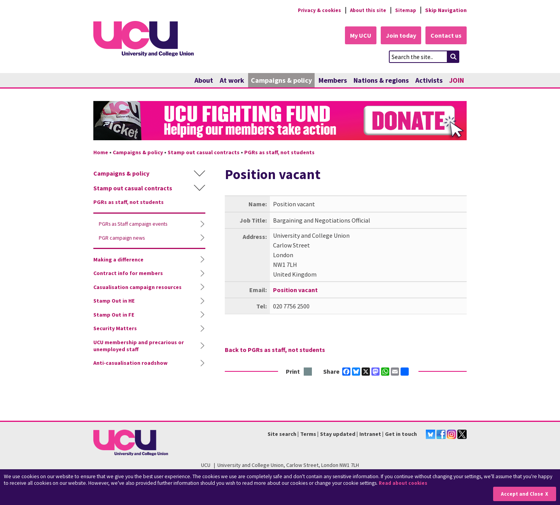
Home (100, 152)
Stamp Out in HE (114, 301)
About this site (365, 10)
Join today (399, 36)
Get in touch (401, 434)
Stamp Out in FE (113, 315)
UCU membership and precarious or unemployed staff (138, 346)
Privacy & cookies (315, 10)
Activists (429, 80)
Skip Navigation (446, 10)
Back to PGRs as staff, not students (275, 350)
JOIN (456, 80)
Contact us (445, 36)
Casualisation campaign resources (137, 287)
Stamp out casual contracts (204, 152)
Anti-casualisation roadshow (130, 363)
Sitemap (405, 10)
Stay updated (337, 434)
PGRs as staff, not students (279, 152)
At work (232, 80)
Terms (308, 434)
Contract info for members (128, 273)
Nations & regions (381, 80)
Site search (282, 434)
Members (332, 80)
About (203, 80)
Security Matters (115, 328)
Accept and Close (521, 494)
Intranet (370, 434)
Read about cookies (404, 483)
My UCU (357, 36)
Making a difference (118, 259)
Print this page (308, 372)
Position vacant (295, 290)
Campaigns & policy (281, 80)
